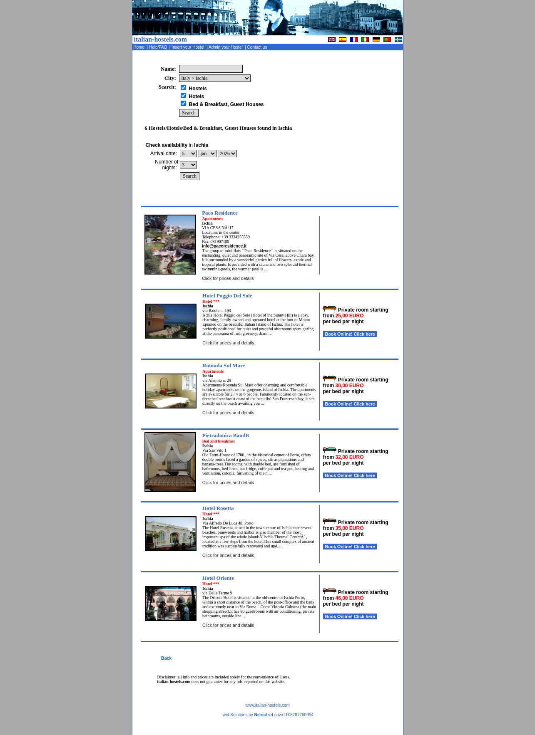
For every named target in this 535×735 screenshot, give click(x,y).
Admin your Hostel (226, 47)
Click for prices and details (228, 278)
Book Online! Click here (349, 334)
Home (139, 47)
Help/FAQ (158, 47)
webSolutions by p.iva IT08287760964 (268, 715)
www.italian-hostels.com (267, 705)
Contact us (257, 47)
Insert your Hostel (188, 47)
